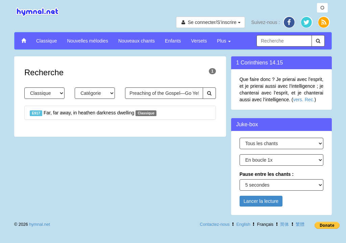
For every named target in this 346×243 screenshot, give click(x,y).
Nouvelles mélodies (87, 41)
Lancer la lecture (261, 201)
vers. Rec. (303, 99)
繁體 (300, 224)
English (243, 224)
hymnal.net (39, 224)
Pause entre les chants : (267, 174)
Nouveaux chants (136, 41)
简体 (284, 224)
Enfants (173, 41)
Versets (199, 41)
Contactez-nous (214, 224)
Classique (46, 41)
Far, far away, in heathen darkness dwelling (93, 113)
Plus (224, 41)
